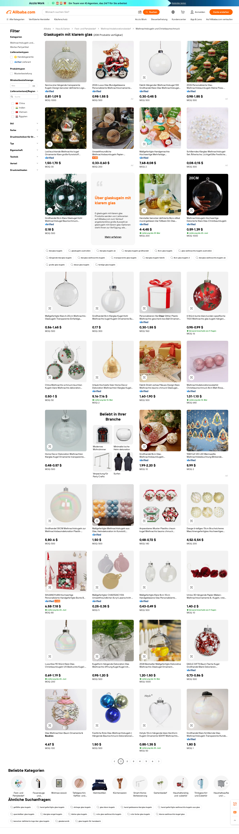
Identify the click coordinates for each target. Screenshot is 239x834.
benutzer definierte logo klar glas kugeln (29, 821)
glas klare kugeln (106, 807)
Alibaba (47, 28)
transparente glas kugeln (123, 258)
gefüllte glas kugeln (20, 807)
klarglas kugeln (54, 251)
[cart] (183, 12)
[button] (140, 12)
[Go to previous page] (114, 761)
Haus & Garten (63, 28)
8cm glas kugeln (163, 251)
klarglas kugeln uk (106, 251)
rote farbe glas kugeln (138, 814)
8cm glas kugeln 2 (180, 258)
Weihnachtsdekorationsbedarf (116, 28)
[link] (235, 804)
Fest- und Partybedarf (85, 28)
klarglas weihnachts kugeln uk (211, 258)
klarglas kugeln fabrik (153, 258)
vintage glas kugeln (80, 807)
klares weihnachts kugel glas (170, 814)
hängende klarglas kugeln (59, 258)
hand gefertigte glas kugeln (50, 807)
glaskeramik (62, 821)
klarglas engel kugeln (51, 814)
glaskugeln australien (79, 251)
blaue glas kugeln (80, 264)
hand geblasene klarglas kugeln (136, 807)
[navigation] (24, 395)
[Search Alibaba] (90, 12)
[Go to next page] (159, 761)
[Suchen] (151, 12)
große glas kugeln (55, 264)
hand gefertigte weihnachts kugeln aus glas (179, 807)
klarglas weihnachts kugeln (91, 258)
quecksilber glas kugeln (22, 814)
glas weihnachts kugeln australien (195, 251)
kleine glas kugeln (77, 814)
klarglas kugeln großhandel (135, 251)
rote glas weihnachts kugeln (107, 814)
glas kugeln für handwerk (88, 821)
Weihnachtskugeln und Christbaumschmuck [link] (158, 28)
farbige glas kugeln (105, 264)
